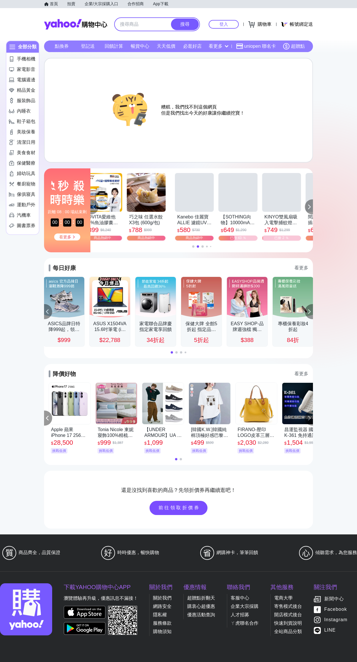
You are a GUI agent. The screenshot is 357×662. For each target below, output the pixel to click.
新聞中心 (334, 599)
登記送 (88, 46)
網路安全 (162, 606)
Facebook (335, 609)
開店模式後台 (288, 614)
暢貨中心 (140, 46)
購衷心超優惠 (201, 606)
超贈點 (294, 46)
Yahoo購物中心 (75, 24)
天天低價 (166, 46)
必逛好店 (192, 46)
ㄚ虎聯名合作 (244, 623)
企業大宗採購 (244, 606)
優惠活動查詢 (201, 614)
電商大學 (283, 597)
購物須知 (162, 631)
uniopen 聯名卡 (256, 46)
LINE (330, 630)
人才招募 (240, 614)
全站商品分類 (288, 631)
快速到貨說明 (288, 623)
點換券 (62, 46)
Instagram (335, 619)
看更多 (218, 46)
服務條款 (162, 623)
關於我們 (162, 597)
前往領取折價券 (179, 507)
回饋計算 (114, 46)
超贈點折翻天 (201, 597)
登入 (223, 24)
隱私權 (160, 614)
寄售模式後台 (288, 606)
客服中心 (240, 597)
